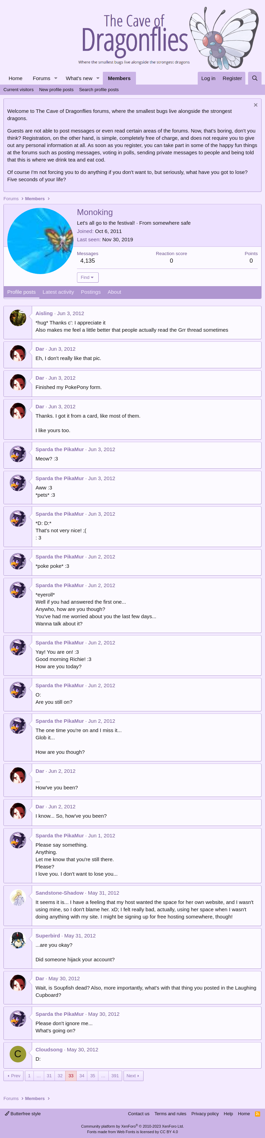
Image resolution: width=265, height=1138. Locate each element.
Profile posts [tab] (21, 292)
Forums (41, 78)
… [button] (39, 1075)
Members (119, 78)
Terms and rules (170, 1113)
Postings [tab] (91, 292)
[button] (56, 78)
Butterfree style (23, 1113)
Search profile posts (99, 89)
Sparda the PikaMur (60, 449)
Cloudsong (49, 1049)
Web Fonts (126, 1132)
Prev (15, 1075)
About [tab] (114, 292)
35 (92, 1075)
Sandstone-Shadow (60, 893)
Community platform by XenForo (132, 1126)
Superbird (48, 935)
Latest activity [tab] (58, 292)
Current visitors (18, 89)
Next (131, 1075)
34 (81, 1075)
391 (115, 1075)
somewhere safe (172, 223)
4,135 (87, 260)
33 (70, 1075)
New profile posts (56, 89)
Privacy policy (205, 1113)
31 (49, 1075)
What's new (79, 78)
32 (60, 1075)
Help (228, 1113)
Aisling (44, 313)
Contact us (138, 1113)
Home (15, 78)
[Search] (255, 78)
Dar (40, 349)
